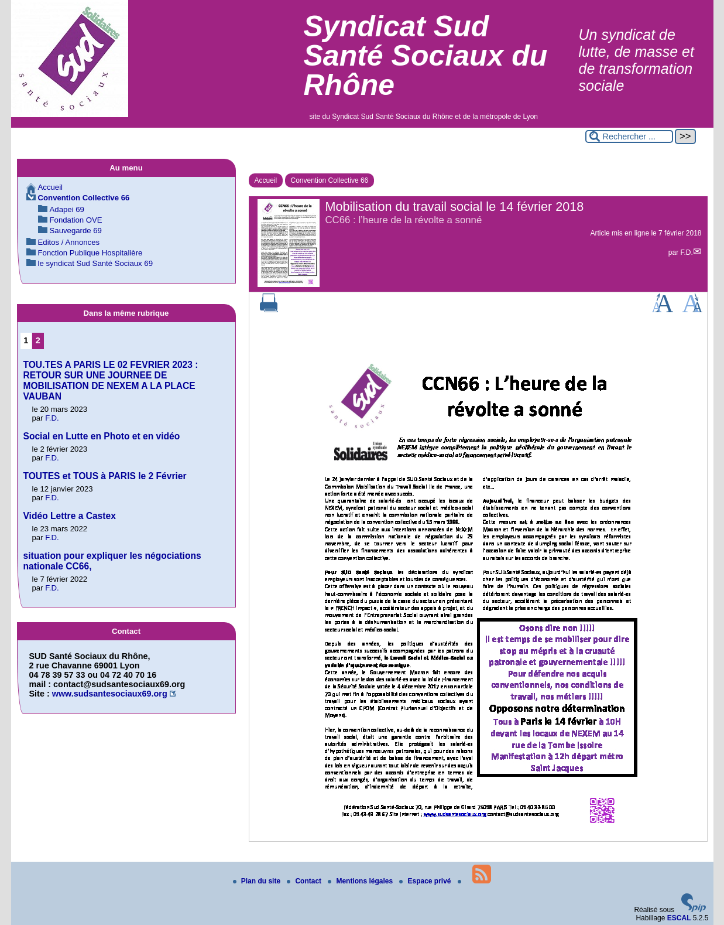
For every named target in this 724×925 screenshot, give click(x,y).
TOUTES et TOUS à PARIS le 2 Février (105, 476)
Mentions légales (361, 881)
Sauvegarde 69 (76, 230)
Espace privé (425, 881)
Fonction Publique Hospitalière (90, 252)
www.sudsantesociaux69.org (109, 693)
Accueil (266, 180)
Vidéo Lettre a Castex (69, 516)
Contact (305, 881)
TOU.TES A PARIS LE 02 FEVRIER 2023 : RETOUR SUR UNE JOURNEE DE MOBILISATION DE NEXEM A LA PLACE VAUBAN (110, 380)
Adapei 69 (67, 209)
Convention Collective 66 (330, 180)
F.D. (686, 252)
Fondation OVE (76, 220)
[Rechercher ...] (629, 136)
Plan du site (258, 881)
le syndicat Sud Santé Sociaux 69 (95, 263)
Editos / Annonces (69, 242)
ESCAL (679, 918)
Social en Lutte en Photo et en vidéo (101, 436)
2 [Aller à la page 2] (38, 340)
